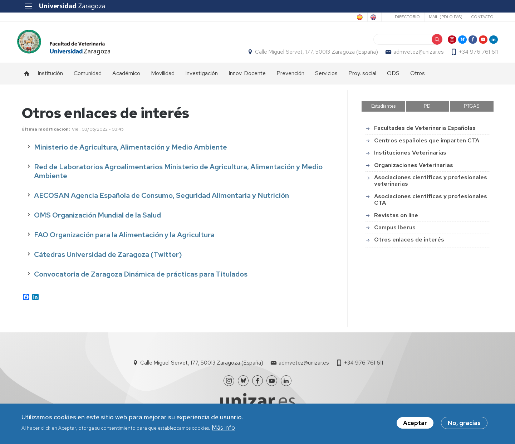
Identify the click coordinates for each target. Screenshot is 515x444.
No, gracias (464, 423)
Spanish (337, 17)
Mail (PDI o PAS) (441, 16)
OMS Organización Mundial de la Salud (97, 219)
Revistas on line (396, 219)
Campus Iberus (395, 231)
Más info (223, 427)
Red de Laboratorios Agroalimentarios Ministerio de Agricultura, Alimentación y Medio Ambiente (178, 175)
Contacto (478, 16)
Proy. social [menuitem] (362, 77)
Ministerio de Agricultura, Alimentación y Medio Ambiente (130, 151)
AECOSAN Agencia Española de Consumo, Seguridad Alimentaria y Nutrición (161, 199)
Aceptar (415, 423)
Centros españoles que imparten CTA (426, 144)
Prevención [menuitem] (290, 77)
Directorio (402, 16)
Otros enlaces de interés (409, 243)
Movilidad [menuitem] (163, 77)
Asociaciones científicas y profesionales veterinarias (430, 184)
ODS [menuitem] (393, 77)
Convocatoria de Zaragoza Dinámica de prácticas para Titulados (140, 278)
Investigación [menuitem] (201, 77)
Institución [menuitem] (50, 77)
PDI (428, 110)
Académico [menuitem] (126, 77)
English (366, 17)
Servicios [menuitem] (326, 77)
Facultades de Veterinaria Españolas (425, 132)
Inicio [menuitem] (26, 77)
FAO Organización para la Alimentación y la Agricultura (124, 238)
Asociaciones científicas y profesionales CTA (430, 203)
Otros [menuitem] (417, 77)
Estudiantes (383, 110)
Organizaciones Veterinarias (413, 169)
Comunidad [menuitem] (88, 77)
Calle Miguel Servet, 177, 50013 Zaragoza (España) (312, 54)
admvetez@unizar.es (414, 54)
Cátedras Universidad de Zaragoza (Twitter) (108, 258)
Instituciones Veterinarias (410, 156)
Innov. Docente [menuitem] (247, 77)
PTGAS (472, 110)
